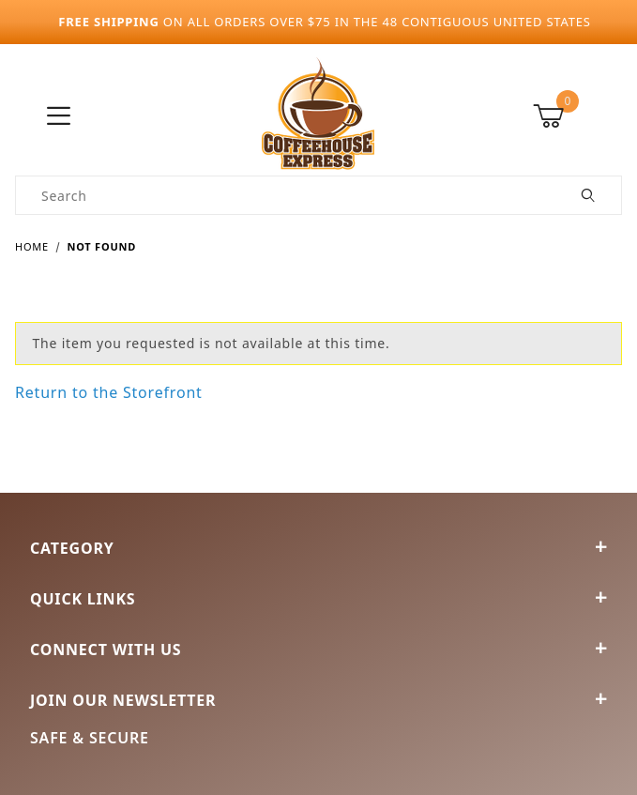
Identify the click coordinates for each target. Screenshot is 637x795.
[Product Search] (286, 195)
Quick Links (318, 599)
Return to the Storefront (109, 392)
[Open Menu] (59, 117)
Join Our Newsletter (318, 700)
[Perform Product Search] (588, 195)
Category (318, 548)
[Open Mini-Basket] (577, 116)
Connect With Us (318, 649)
